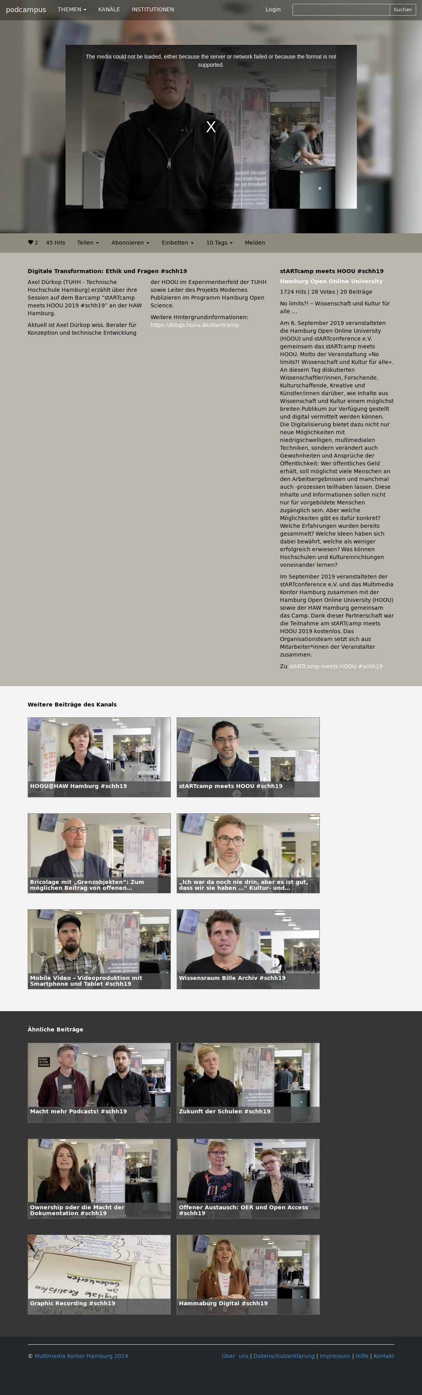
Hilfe (362, 1356)
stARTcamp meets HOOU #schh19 (336, 666)
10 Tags (219, 243)
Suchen (403, 9)
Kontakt (384, 1356)
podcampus (26, 9)
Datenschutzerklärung (284, 1356)
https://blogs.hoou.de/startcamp (195, 325)
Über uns (235, 1356)
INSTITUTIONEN (153, 9)
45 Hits (55, 243)
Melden (255, 243)
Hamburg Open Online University (331, 281)
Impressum (335, 1356)
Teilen (88, 243)
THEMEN (72, 9)
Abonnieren (130, 243)
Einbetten (178, 243)
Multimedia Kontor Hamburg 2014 (81, 1356)
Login (273, 9)
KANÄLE (109, 9)
